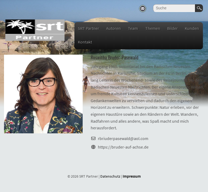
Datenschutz (110, 176)
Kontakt (85, 42)
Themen (152, 28)
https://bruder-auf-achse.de (123, 147)
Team (133, 28)
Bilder (172, 28)
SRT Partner (88, 28)
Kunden (192, 28)
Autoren (113, 28)
